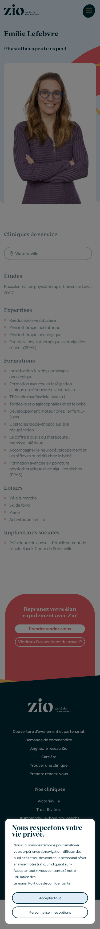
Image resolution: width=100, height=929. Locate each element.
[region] (50, 871)
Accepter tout (50, 898)
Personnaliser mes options (50, 912)
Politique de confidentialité (49, 883)
